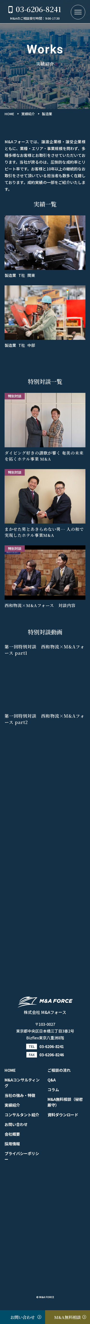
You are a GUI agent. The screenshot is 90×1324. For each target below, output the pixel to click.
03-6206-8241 (51, 1046)
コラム (53, 1089)
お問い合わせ (16, 1124)
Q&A (52, 1080)
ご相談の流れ (59, 1070)
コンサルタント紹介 (22, 1115)
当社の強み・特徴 (20, 1095)
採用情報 (12, 1144)
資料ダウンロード (63, 1115)
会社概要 (12, 1134)
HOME (10, 1070)
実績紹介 (12, 1105)
